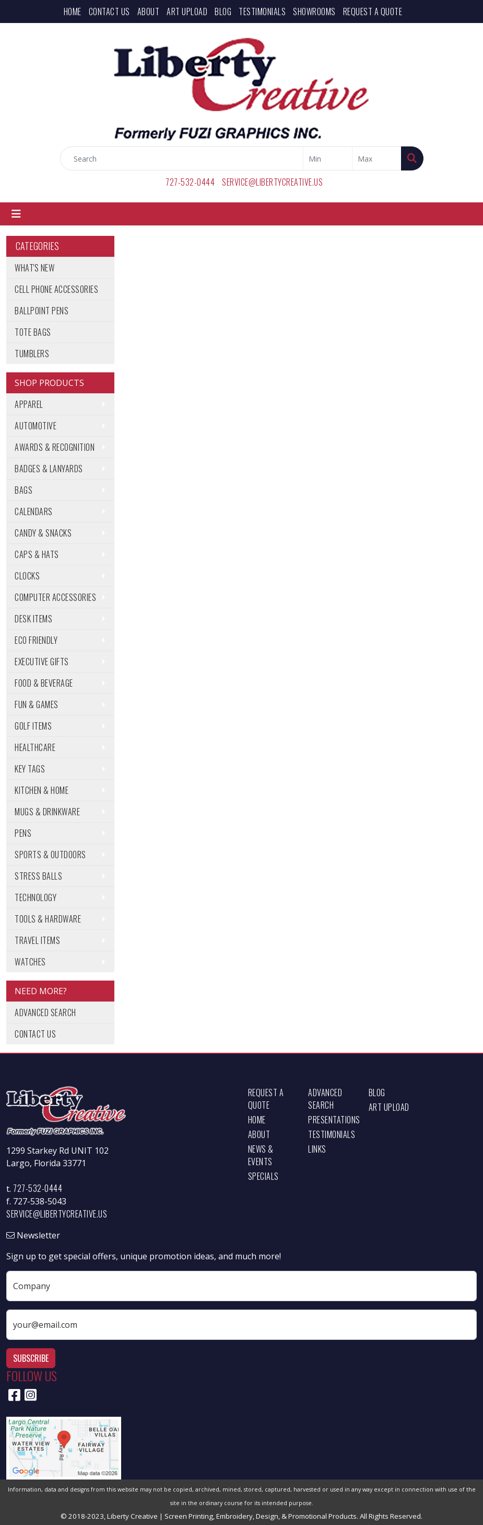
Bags (23, 490)
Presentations (332, 1119)
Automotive (35, 425)
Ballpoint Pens (41, 310)
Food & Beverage (44, 683)
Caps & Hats (37, 554)
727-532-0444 (190, 182)
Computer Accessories (55, 597)
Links (317, 1149)
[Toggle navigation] (16, 214)
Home (72, 11)
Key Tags (30, 769)
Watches (30, 961)
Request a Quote (373, 11)
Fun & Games (36, 704)
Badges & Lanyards (49, 468)
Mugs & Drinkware (47, 811)
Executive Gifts (42, 661)
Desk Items (33, 618)
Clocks (27, 576)
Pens (23, 833)
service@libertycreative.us (272, 182)
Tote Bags (33, 332)
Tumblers (32, 353)
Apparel (29, 404)
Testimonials (262, 11)
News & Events (261, 1155)
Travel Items (37, 940)
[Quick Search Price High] (377, 158)
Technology (35, 897)
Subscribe (31, 1358)
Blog (223, 11)
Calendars (34, 511)
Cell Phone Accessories (56, 289)
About (148, 11)
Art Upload (187, 11)
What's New (34, 267)
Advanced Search (45, 1012)
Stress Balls (38, 876)
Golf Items (33, 726)
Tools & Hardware (48, 919)
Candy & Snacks (43, 533)
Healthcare (35, 747)
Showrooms (314, 11)
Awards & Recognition (55, 447)
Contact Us (109, 11)
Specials (263, 1176)
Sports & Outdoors (50, 854)
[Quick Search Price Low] (327, 158)
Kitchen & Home (41, 790)
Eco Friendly (36, 640)
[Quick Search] (181, 158)
